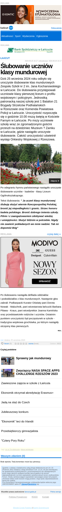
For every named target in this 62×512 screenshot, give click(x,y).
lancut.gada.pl (30, 492)
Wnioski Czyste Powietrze (22, 508)
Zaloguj (24, 484)
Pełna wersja (56, 28)
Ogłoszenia (42, 36)
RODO (35, 497)
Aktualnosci (7, 36)
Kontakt (45, 497)
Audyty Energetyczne (41, 508)
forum (8, 344)
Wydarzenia (28, 36)
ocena (33, 344)
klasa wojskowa (27, 449)
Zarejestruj (32, 484)
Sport (18, 36)
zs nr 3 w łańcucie (12, 449)
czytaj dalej (54, 234)
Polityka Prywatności (18, 497)
